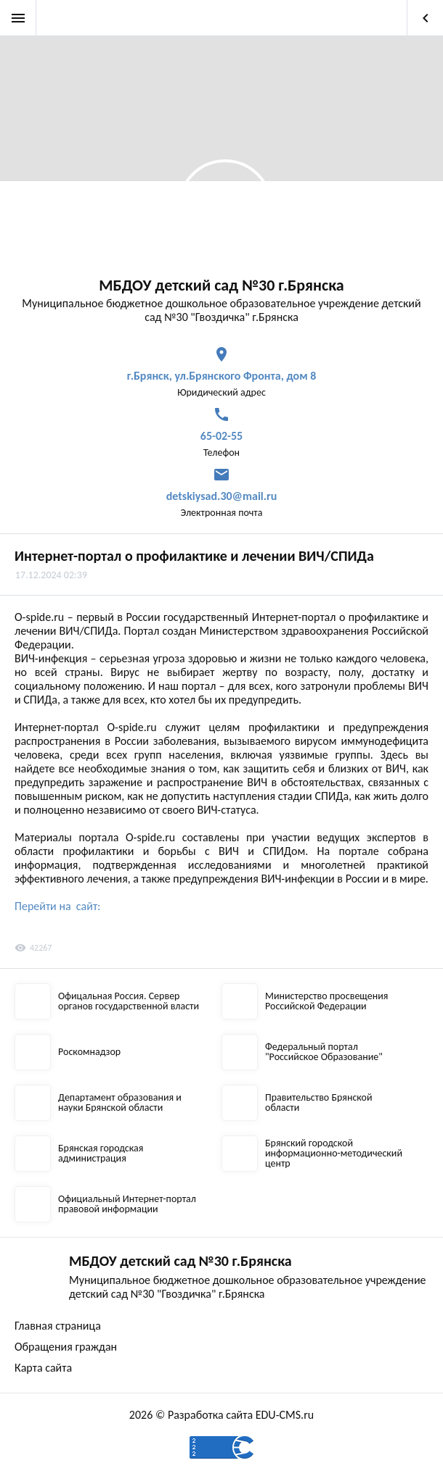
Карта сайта (43, 1368)
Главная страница (58, 1326)
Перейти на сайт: (57, 906)
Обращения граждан (66, 1347)
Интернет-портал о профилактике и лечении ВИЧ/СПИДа (194, 556)
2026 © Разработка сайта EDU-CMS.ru (221, 1415)
